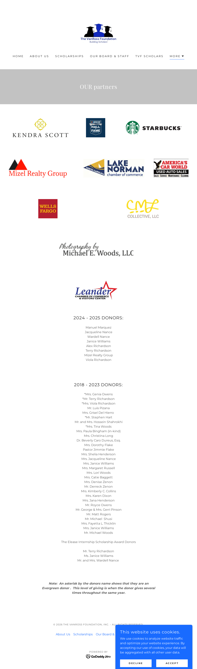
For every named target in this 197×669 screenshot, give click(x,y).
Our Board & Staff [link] (109, 56)
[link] (98, 30)
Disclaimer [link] (133, 634)
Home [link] (18, 56)
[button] (177, 56)
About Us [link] (39, 56)
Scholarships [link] (69, 56)
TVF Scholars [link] (149, 56)
